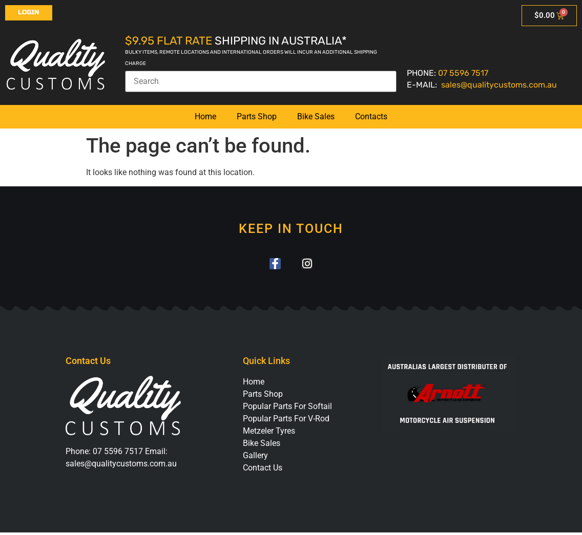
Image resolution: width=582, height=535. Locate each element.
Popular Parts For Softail (287, 409)
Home (205, 116)
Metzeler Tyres (269, 433)
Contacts (371, 116)
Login (28, 12)
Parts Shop (257, 116)
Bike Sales (316, 116)
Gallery (255, 458)
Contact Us (262, 470)
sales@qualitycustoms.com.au (499, 85)
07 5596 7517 (463, 73)
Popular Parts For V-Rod (286, 421)
